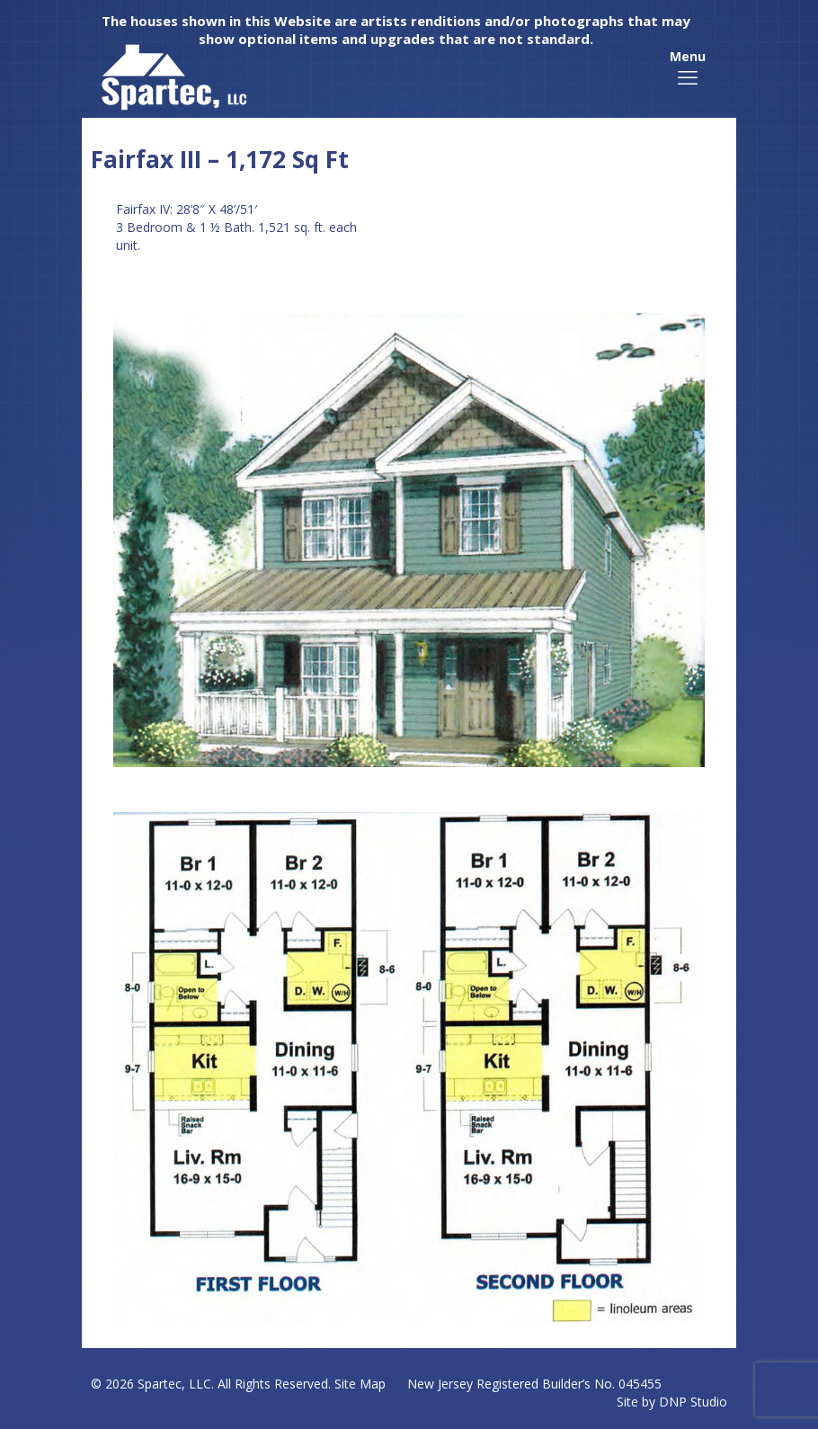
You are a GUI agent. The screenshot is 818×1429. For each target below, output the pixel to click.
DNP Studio (693, 1401)
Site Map (360, 1383)
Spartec (160, 1383)
